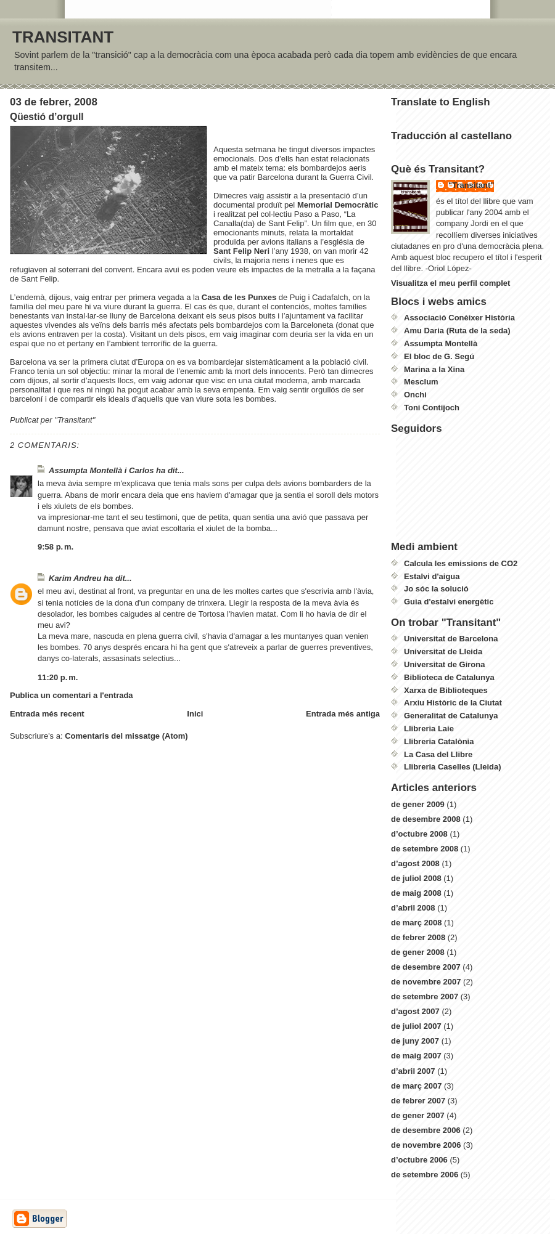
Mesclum (421, 381)
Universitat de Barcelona (451, 638)
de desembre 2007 (426, 967)
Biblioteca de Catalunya (449, 677)
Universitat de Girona (444, 664)
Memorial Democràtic (338, 204)
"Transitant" (471, 185)
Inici (195, 713)
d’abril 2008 (413, 907)
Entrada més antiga (343, 713)
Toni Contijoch (431, 407)
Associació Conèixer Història (459, 317)
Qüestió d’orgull (47, 117)
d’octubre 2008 (419, 833)
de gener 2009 (418, 804)
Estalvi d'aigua (432, 576)
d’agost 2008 (415, 863)
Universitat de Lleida (443, 651)
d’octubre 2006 (419, 1159)
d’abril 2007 (413, 1071)
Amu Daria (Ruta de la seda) (457, 330)
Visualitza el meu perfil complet (450, 283)
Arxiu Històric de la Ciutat (453, 702)
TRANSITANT (62, 37)
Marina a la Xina (434, 369)
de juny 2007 (415, 1040)
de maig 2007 (416, 1055)
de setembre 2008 (424, 848)
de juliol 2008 (416, 878)
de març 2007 (416, 1085)
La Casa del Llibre (438, 754)
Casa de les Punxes (240, 297)
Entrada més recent (47, 713)
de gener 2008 (418, 952)
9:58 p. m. (55, 546)
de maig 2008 (416, 893)
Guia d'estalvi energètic (448, 601)
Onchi (415, 394)
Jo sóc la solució (436, 588)
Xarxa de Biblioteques (446, 690)
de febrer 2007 (418, 1100)
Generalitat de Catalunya (451, 715)
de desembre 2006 (426, 1130)
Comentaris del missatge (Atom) (126, 736)
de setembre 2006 (424, 1174)
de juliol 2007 (416, 1026)
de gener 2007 (418, 1115)
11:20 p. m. (58, 677)
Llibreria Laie (429, 728)
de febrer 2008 (418, 937)
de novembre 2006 (426, 1145)
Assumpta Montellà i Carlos (101, 470)
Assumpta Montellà (440, 343)
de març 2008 (416, 922)
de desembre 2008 (426, 819)
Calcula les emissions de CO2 (460, 563)
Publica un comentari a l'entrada (71, 695)
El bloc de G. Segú (439, 356)
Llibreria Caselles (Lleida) (452, 766)
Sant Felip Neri (242, 251)
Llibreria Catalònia (439, 741)
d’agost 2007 (415, 1011)
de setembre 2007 (424, 996)
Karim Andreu (75, 578)
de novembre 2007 (426, 981)
